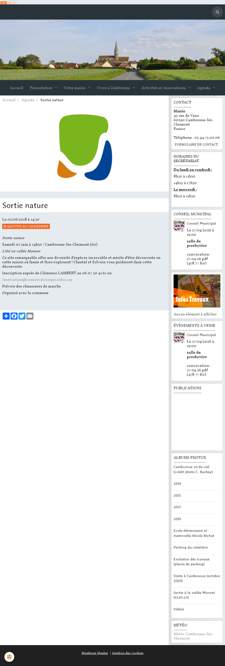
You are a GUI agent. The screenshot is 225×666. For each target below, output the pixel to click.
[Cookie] (9, 657)
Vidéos (179, 609)
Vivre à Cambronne (114, 88)
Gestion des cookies (127, 653)
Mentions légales (95, 653)
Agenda (204, 88)
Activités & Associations (164, 88)
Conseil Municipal (201, 223)
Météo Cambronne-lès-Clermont (193, 636)
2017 (177, 507)
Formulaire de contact (196, 144)
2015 (177, 495)
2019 (177, 518)
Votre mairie (75, 88)
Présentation (41, 88)
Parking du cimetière (191, 547)
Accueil (16, 88)
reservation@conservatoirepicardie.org (37, 280)
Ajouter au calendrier (26, 226)
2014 (177, 483)
